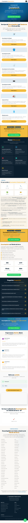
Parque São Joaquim (16, 483)
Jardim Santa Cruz (16, 465)
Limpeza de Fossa (3, 509)
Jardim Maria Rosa (3, 457)
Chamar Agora (14, 44)
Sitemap (15, 512)
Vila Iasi (2, 486)
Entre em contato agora (22, 491)
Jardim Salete (2, 463)
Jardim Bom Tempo (16, 444)
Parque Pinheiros (16, 481)
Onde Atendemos (16, 505)
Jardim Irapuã (16, 452)
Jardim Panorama (16, 460)
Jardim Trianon (16, 473)
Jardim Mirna (15, 457)
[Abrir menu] (26, 1)
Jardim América (16, 442)
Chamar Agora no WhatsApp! (14, 16)
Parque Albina (2, 476)
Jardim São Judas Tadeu (4, 468)
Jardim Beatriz (3, 444)
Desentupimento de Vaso (4, 506)
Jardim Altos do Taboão (4, 442)
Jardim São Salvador (16, 470)
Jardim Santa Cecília (3, 465)
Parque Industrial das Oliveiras (4, 478)
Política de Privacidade (17, 508)
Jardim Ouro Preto (3, 460)
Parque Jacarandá (16, 478)
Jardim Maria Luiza (16, 455)
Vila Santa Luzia (16, 486)
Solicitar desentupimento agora (14, 390)
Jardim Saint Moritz (16, 463)
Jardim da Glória (3, 447)
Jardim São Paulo (3, 470)
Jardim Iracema (3, 452)
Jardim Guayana (3, 450)
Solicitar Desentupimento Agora (14, 274)
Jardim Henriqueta (16, 450)
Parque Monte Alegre (3, 481)
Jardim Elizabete (16, 447)
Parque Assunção (16, 476)
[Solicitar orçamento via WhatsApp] (21, 520)
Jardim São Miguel (16, 468)
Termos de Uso (16, 509)
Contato (15, 506)
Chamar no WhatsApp (14, 239)
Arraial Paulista (3, 439)
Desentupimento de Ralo (4, 508)
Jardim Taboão (3, 473)
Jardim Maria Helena (3, 455)
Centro (15, 439)
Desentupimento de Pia (4, 505)
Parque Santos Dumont (4, 483)
